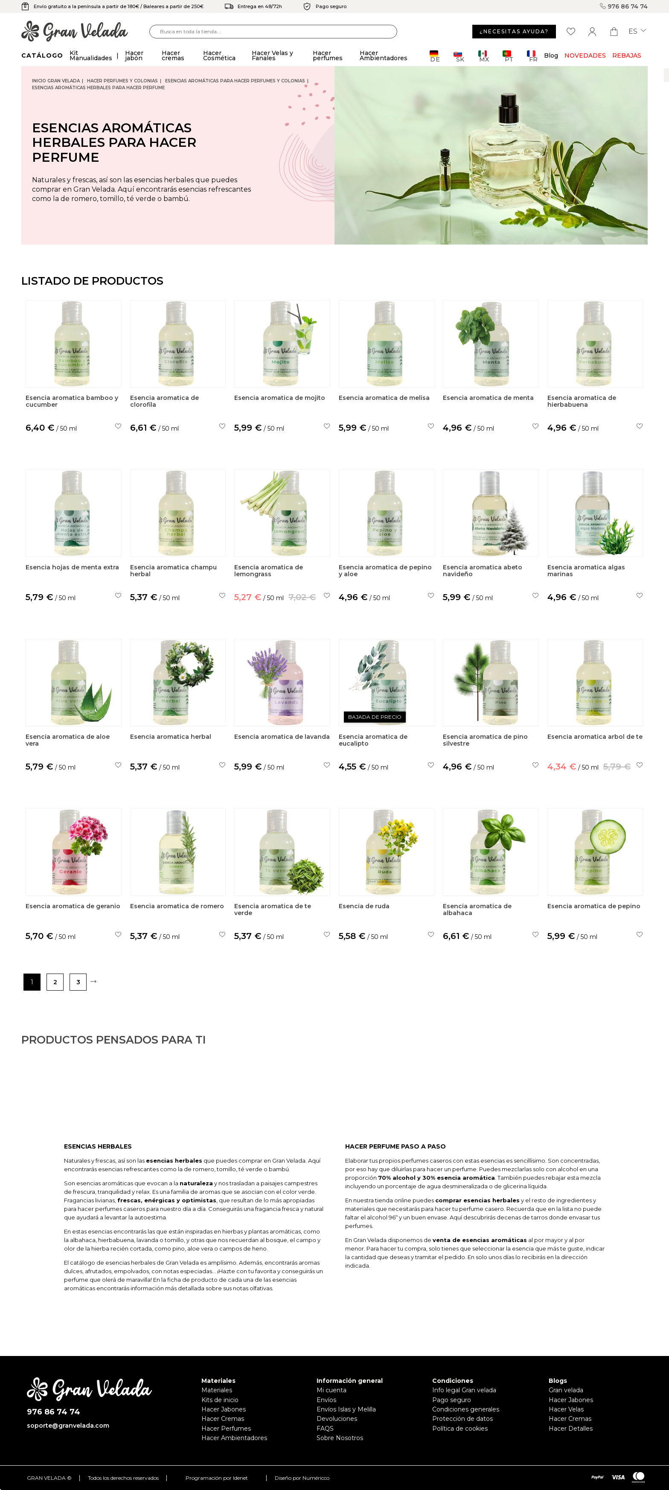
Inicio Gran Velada (56, 81)
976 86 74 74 (624, 6)
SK (459, 56)
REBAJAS (626, 55)
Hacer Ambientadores (234, 1438)
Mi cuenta (331, 1390)
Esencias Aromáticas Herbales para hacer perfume (98, 87)
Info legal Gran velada (464, 1390)
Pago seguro (451, 1400)
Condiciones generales (465, 1409)
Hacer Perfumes (226, 1428)
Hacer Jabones (223, 1409)
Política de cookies (460, 1428)
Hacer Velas (566, 1409)
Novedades (585, 55)
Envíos (326, 1400)
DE (435, 56)
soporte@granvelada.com (68, 1425)
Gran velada (566, 1390)
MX (483, 56)
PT (508, 56)
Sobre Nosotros (340, 1438)
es (637, 31)
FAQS (325, 1428)
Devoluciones (337, 1419)
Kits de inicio (220, 1400)
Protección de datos (462, 1419)
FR (532, 56)
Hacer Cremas (222, 1419)
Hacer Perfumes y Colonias (122, 81)
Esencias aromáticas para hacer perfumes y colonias (235, 81)
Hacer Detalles (571, 1428)
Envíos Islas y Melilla (346, 1409)
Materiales (216, 1390)
